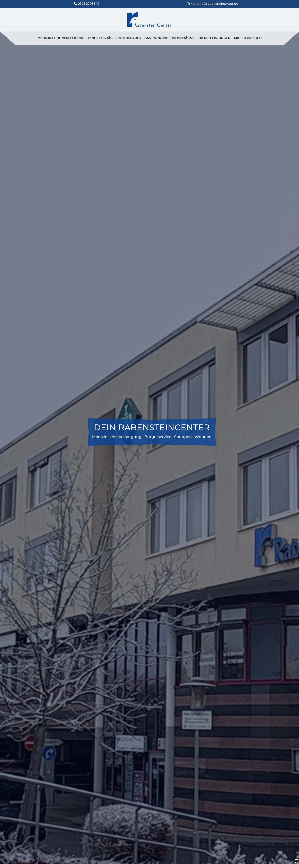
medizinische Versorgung (60, 38)
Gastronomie (156, 38)
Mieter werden (248, 38)
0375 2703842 (88, 4)
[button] (296, 861)
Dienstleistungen (214, 38)
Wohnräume (183, 38)
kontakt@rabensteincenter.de (214, 4)
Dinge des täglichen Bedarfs (114, 38)
